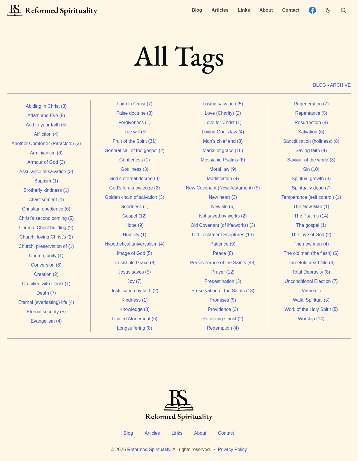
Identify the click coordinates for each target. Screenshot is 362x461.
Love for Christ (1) (223, 122)
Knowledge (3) (135, 309)
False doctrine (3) (135, 113)
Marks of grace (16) (223, 150)
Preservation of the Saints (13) (222, 290)
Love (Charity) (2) (223, 113)
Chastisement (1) (46, 199)
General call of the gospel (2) (134, 150)
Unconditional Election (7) (311, 281)
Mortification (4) (223, 178)
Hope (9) (135, 225)
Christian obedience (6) (46, 208)
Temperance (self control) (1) (311, 197)
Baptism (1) (46, 180)
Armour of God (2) (46, 162)
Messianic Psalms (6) (223, 159)
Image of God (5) (134, 253)
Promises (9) (223, 300)
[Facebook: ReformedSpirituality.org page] (312, 10)
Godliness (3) (134, 169)
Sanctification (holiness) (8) (311, 141)
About (266, 10)
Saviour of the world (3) (311, 159)
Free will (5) (134, 131)
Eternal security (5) (46, 311)
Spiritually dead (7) (311, 187)
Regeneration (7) (311, 103)
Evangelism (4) (46, 321)
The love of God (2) (311, 234)
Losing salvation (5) (223, 103)
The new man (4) (311, 243)
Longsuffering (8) (134, 328)
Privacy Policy (232, 449)
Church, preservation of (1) (46, 246)
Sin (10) (311, 169)
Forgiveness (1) (134, 122)
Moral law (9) (223, 169)
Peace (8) (223, 253)
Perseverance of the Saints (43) (223, 262)
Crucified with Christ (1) (46, 283)
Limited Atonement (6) (135, 318)
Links (244, 10)
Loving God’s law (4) (223, 131)
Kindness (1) (135, 300)
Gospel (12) (134, 215)
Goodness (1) (134, 206)
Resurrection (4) (311, 122)
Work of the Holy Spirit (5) (311, 309)
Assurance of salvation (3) (46, 171)
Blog (197, 10)
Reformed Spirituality (148, 449)
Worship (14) (311, 318)
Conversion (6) (46, 264)
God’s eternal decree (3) (135, 178)
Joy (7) (135, 281)
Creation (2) (46, 274)
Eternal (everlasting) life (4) (46, 302)
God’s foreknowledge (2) (134, 187)
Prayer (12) (223, 271)
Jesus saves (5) (134, 271)
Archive (340, 85)
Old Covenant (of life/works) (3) (223, 225)
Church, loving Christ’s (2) (46, 236)
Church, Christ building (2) (46, 227)
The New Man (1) (311, 206)
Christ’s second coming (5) (46, 218)
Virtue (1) (311, 290)
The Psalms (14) (311, 215)
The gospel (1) (311, 225)
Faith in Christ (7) (135, 103)
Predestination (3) (223, 281)
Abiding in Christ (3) (46, 106)
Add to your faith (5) (46, 124)
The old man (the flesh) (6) (311, 253)
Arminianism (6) (46, 152)
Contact (291, 10)
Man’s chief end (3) (223, 141)
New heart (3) (223, 197)
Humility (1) (135, 234)
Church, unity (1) (46, 255)
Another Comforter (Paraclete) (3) (46, 143)
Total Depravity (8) (311, 271)
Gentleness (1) (134, 159)
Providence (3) (223, 309)
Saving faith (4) (311, 150)
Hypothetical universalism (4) (134, 243)
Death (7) (46, 292)
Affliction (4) (46, 134)
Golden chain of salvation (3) (134, 197)
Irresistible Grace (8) (135, 262)
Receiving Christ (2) (223, 318)
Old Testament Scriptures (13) (223, 234)
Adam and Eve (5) (46, 115)
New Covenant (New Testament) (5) (223, 187)
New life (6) (223, 206)
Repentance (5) (311, 113)
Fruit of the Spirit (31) (135, 141)
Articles (220, 10)
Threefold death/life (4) (311, 262)
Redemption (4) (223, 328)
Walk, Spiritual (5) (311, 300)
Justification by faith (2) (135, 290)
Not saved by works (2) (223, 215)
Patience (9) (223, 243)
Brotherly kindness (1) (46, 190)
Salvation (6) (311, 131)
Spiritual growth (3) (311, 178)
